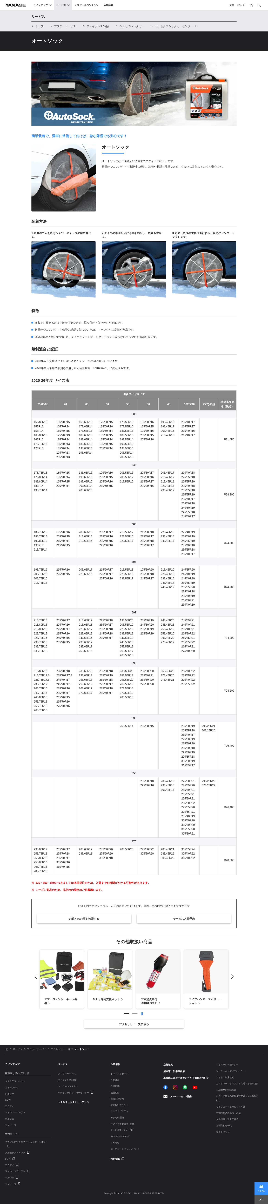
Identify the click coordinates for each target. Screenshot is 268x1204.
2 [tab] (134, 1013)
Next (231, 976)
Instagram (175, 1087)
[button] (251, 5)
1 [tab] (126, 1013)
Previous (37, 976)
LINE (185, 1087)
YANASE (15, 5)
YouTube (195, 1087)
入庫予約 (261, 1191)
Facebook (165, 1087)
